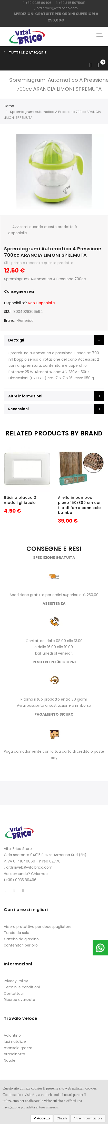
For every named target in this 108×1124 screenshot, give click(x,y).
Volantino (12, 1035)
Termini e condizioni (22, 987)
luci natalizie (15, 1041)
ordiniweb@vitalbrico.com (56, 8)
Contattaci (14, 993)
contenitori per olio (21, 945)
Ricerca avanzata (19, 999)
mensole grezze (18, 1047)
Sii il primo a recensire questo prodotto (38, 262)
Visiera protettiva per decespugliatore (38, 926)
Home (9, 105)
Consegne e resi (19, 291)
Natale (9, 1060)
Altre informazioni (88, 1118)
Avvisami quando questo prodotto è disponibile (42, 230)
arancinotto (14, 1054)
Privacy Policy (16, 981)
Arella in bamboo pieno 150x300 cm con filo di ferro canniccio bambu (80, 505)
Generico (25, 320)
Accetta (43, 1118)
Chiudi (61, 1118)
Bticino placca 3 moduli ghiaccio (20, 500)
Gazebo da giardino (21, 939)
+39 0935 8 (33, 3)
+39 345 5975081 (70, 3)
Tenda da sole (16, 932)
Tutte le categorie (25, 52)
